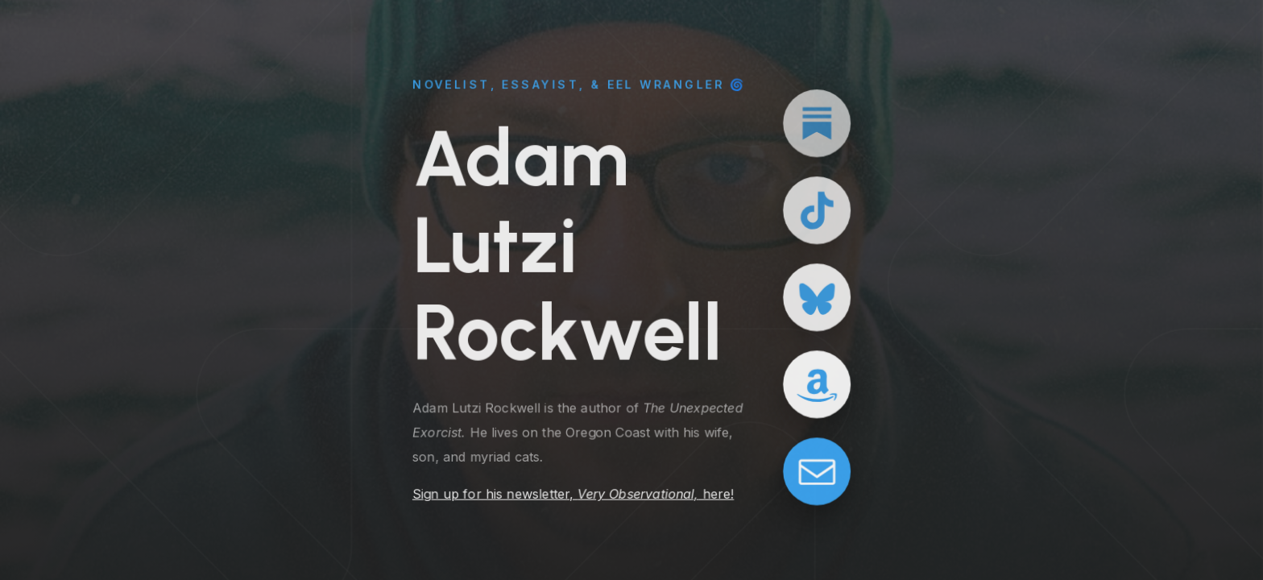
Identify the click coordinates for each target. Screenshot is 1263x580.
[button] (817, 123)
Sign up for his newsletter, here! (573, 494)
